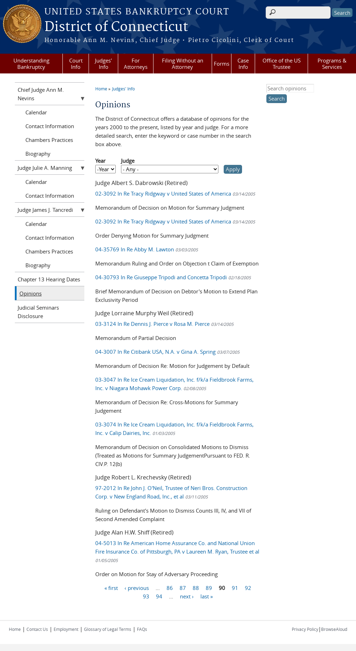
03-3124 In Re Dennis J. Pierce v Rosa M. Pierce (164, 323)
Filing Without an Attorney (182, 63)
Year (100, 160)
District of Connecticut (116, 27)
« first (111, 587)
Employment (66, 629)
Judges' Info (103, 63)
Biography (37, 153)
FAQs (142, 629)
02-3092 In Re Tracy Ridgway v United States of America (175, 193)
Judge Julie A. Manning (45, 167)
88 (196, 587)
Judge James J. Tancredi (45, 209)
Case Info (243, 63)
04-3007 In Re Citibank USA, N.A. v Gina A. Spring (167, 351)
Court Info (76, 63)
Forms (221, 63)
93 (146, 596)
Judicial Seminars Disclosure (38, 311)
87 (183, 587)
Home (101, 88)
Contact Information (49, 126)
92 (248, 587)
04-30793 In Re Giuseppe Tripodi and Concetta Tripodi (173, 277)
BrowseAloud (334, 629)
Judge (127, 160)
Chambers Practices (49, 139)
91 (235, 587)
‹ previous (137, 587)
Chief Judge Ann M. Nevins (41, 94)
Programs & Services (332, 63)
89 (209, 587)
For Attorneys (135, 63)
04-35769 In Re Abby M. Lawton (146, 249)
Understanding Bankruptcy (31, 63)
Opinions (30, 293)
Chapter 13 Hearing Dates (49, 279)
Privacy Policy (305, 629)
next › (187, 596)
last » (206, 596)
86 (170, 587)
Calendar (36, 112)
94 (159, 596)
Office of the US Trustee (282, 63)
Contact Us (37, 629)
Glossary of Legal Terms (107, 629)
